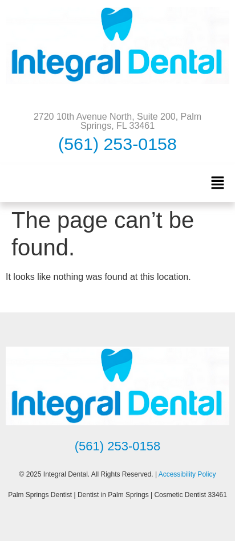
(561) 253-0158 (117, 143)
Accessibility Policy (187, 474)
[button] (217, 183)
